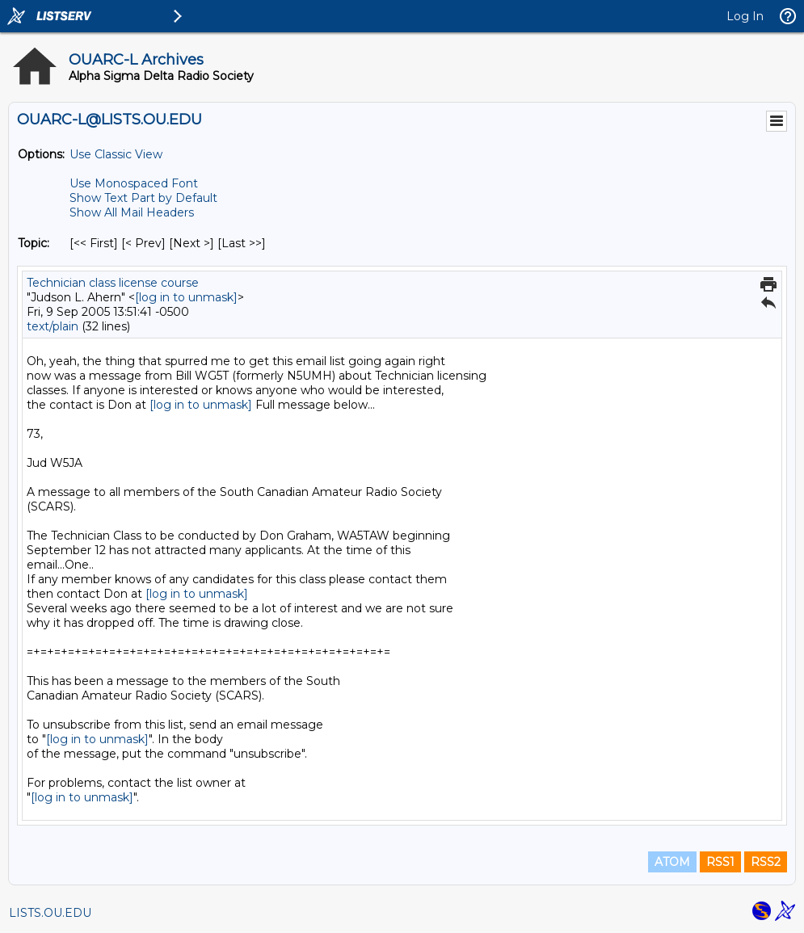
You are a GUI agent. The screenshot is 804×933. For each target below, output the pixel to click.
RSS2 (766, 862)
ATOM (672, 862)
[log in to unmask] (186, 297)
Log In (745, 16)
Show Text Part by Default (143, 198)
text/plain (52, 326)
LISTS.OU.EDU (50, 913)
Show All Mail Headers (131, 212)
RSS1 (720, 862)
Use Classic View (115, 154)
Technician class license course (113, 282)
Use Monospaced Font (133, 183)
